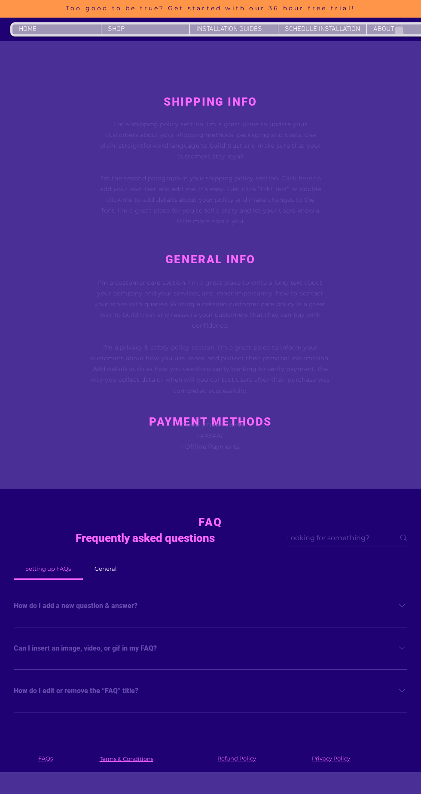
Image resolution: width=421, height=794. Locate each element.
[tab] (48, 568)
